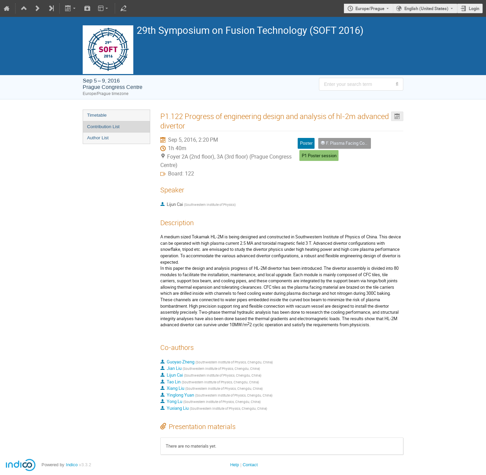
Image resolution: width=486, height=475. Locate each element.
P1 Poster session (319, 155)
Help (234, 465)
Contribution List (103, 126)
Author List (98, 137)
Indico (72, 465)
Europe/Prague (369, 8)
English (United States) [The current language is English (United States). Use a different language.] (426, 8)
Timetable (97, 115)
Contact (250, 465)
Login (474, 8)
